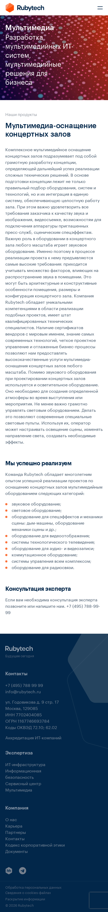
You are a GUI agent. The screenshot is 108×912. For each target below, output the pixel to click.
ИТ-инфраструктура (25, 764)
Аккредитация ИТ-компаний (33, 737)
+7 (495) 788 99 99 (24, 684)
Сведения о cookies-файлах (28, 892)
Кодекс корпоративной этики (35, 844)
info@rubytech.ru (23, 691)
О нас (11, 819)
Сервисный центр (23, 783)
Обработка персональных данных (33, 887)
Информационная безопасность (23, 773)
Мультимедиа (18, 789)
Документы (16, 850)
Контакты (15, 838)
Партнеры (15, 831)
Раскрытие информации (25, 898)
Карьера (13, 825)
